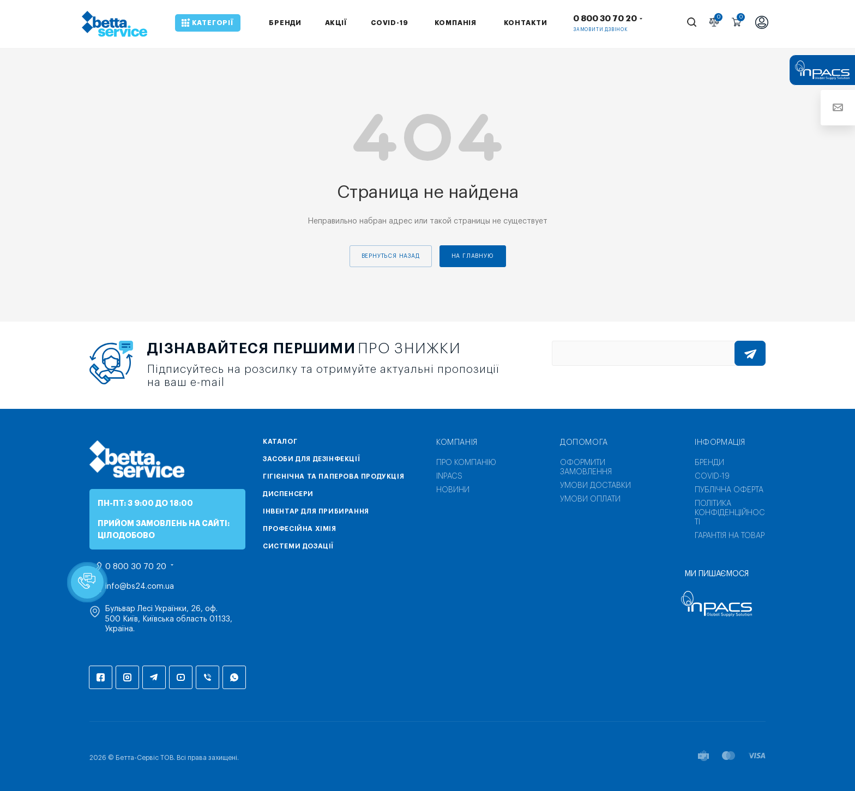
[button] (87, 582)
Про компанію (466, 463)
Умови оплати (590, 499)
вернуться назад (391, 256)
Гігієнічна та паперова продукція (333, 476)
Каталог (280, 441)
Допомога (584, 442)
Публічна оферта (729, 490)
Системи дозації (298, 546)
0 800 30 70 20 (605, 19)
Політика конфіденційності (730, 513)
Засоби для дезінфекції (311, 459)
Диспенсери (288, 494)
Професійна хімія (299, 529)
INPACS (449, 476)
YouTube (180, 677)
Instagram (127, 677)
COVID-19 (712, 476)
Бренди (709, 463)
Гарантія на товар (729, 536)
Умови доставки (595, 486)
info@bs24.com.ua (139, 586)
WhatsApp (234, 677)
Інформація (720, 442)
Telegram (154, 677)
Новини (452, 490)
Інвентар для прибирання (316, 511)
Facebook (100, 677)
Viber (207, 677)
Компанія (457, 442)
